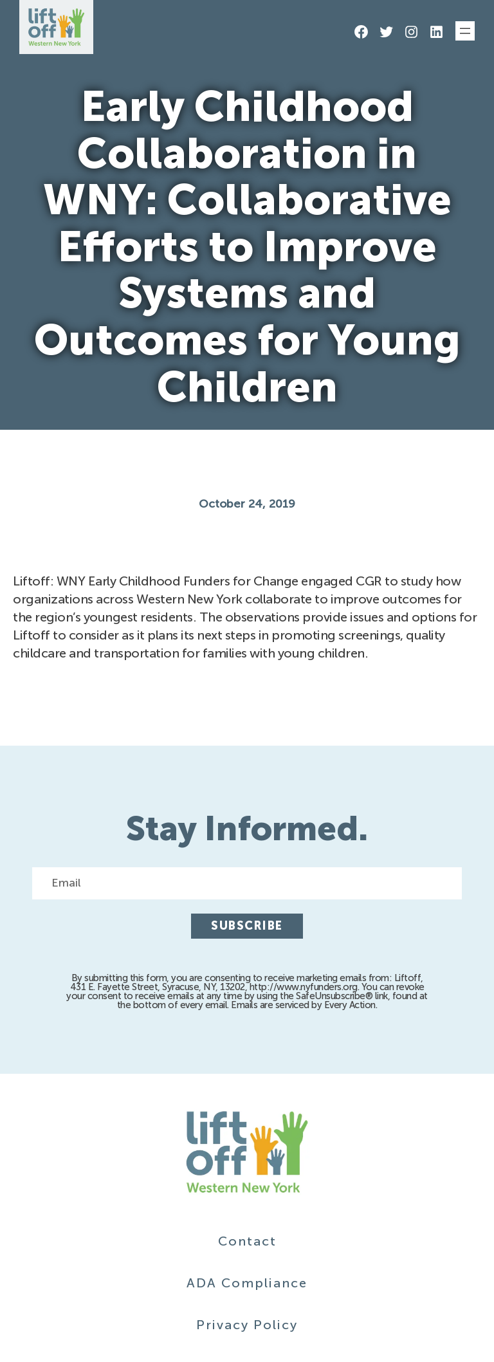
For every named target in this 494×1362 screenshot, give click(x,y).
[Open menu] (465, 31)
